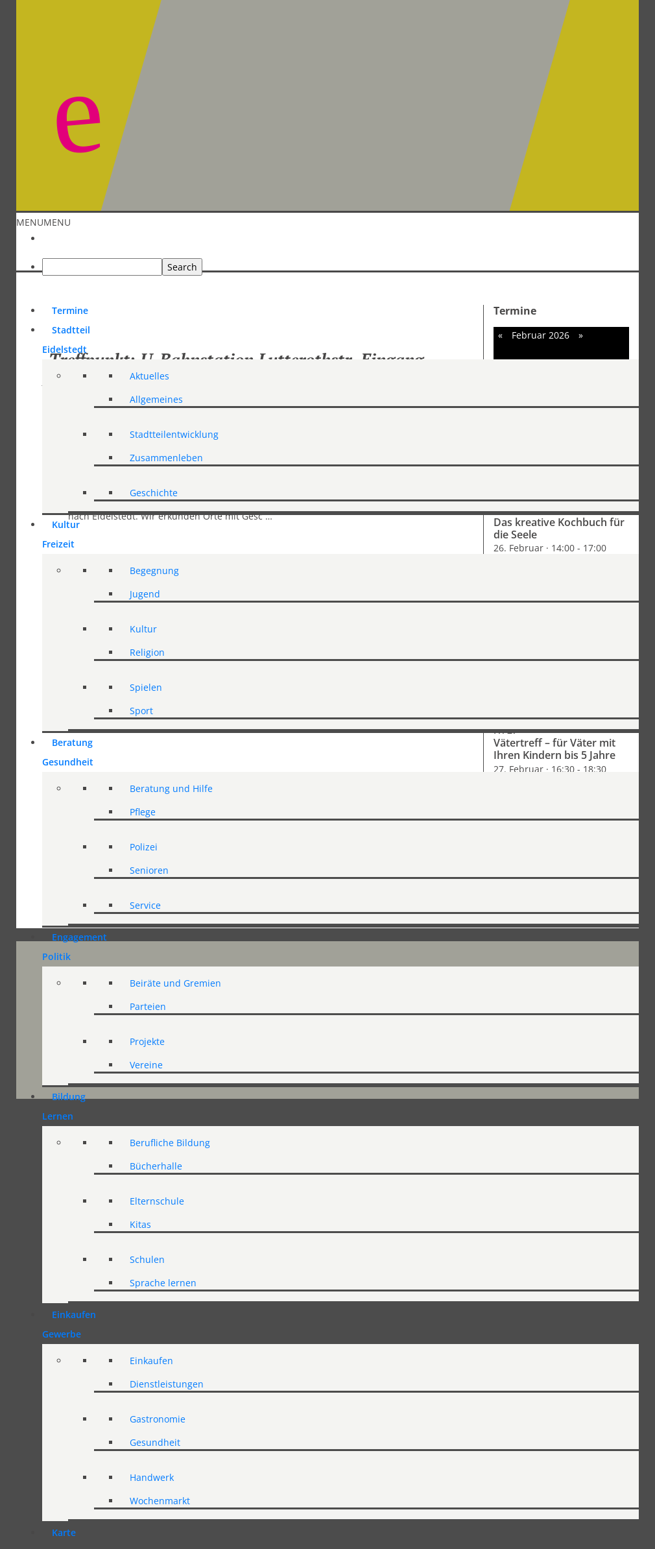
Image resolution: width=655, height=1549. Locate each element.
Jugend (145, 594)
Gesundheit (155, 1442)
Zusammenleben (166, 457)
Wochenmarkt (160, 1501)
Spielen (146, 687)
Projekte (147, 1041)
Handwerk (152, 1477)
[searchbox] (102, 267)
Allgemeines (156, 399)
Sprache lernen (163, 1283)
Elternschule (157, 1201)
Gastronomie (157, 1419)
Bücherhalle (156, 1166)
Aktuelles (149, 376)
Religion (147, 652)
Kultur (143, 629)
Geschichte (154, 492)
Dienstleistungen (167, 1384)
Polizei (144, 847)
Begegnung (154, 570)
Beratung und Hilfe (171, 788)
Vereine (146, 1065)
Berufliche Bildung (170, 1142)
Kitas (140, 1224)
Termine (70, 310)
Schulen (147, 1259)
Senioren (149, 870)
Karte (64, 1532)
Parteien (148, 1006)
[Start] (52, 231)
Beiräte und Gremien (175, 983)
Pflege (143, 812)
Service (145, 905)
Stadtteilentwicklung (174, 434)
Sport (141, 710)
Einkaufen (151, 1360)
